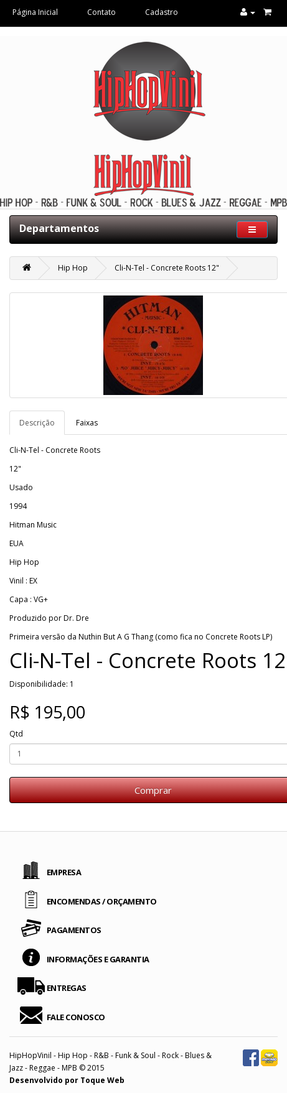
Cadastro (161, 12)
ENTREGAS (67, 987)
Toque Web (102, 1080)
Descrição (37, 422)
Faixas (87, 422)
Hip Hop (73, 268)
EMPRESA (64, 872)
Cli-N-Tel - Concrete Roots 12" (167, 268)
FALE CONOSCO (76, 1017)
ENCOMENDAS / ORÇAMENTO (102, 901)
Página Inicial (35, 12)
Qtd (16, 733)
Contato (101, 12)
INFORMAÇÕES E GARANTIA (98, 959)
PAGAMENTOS (74, 930)
